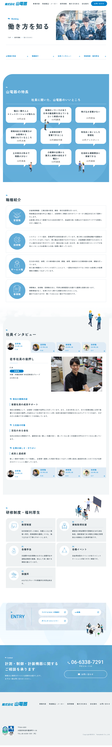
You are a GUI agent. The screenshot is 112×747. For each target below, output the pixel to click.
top (9, 37)
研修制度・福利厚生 (91, 56)
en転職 (78, 612)
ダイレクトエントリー (50, 620)
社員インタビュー (64, 56)
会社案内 (85, 5)
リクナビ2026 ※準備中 (51, 612)
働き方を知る (74, 5)
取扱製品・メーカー (50, 5)
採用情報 (63, 5)
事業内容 (36, 5)
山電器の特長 (11, 56)
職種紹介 (35, 56)
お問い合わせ (105, 704)
